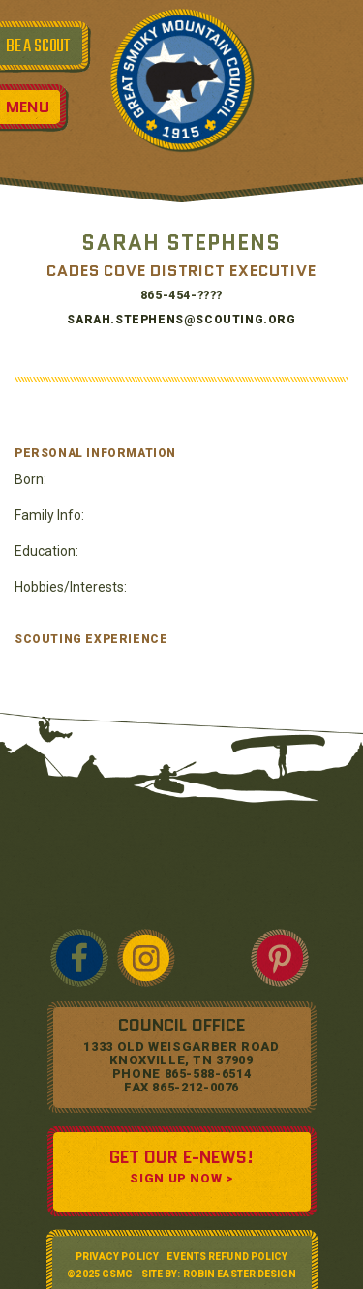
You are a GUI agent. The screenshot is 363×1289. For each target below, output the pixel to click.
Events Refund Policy (226, 1256)
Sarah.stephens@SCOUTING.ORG (181, 319)
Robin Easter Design (239, 1274)
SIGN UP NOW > (181, 1178)
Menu (27, 107)
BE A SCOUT (38, 46)
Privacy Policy (117, 1256)
